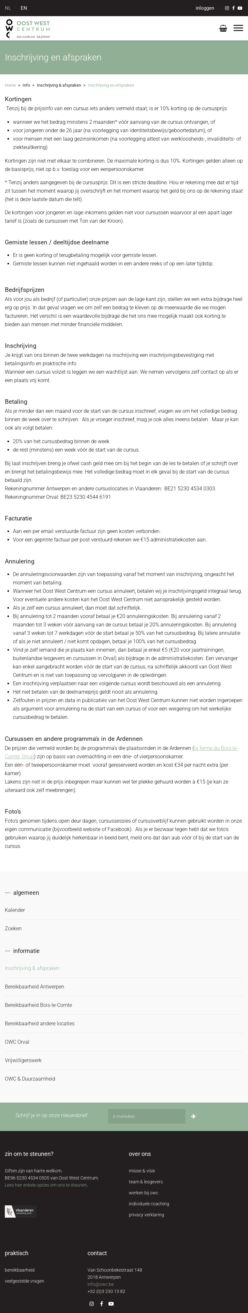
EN (24, 8)
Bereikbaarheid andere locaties (40, 1023)
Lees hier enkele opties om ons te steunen (46, 1185)
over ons (140, 1153)
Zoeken (13, 928)
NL (8, 8)
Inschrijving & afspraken (32, 968)
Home (10, 85)
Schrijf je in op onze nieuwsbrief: (52, 1115)
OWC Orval (17, 1042)
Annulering (20, 561)
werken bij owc (143, 1192)
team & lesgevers (146, 1181)
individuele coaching (149, 1203)
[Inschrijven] (193, 1116)
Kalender (15, 910)
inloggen (205, 8)
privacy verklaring (146, 1214)
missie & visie (142, 1170)
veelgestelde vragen (24, 1281)
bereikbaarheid (20, 1270)
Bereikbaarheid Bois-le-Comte (38, 1005)
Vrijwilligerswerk (23, 1060)
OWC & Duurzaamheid (30, 1079)
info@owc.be (101, 1284)
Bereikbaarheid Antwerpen (34, 987)
